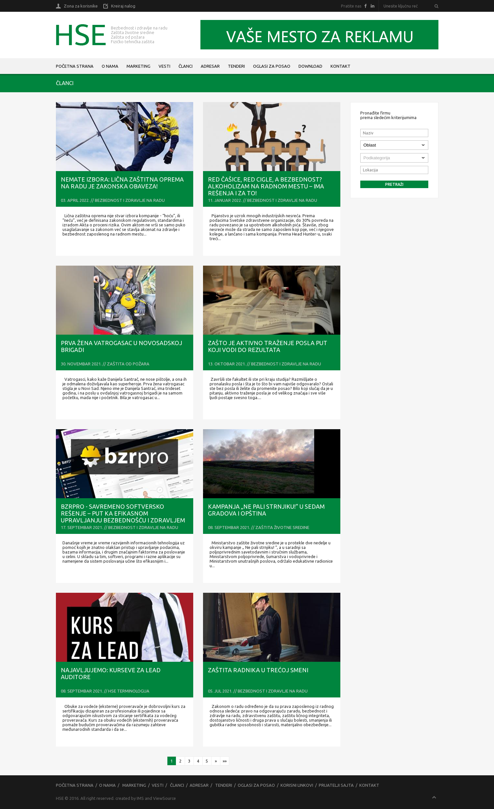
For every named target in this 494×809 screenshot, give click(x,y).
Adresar (210, 66)
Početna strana (75, 66)
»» (225, 761)
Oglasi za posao (271, 66)
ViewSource (164, 798)
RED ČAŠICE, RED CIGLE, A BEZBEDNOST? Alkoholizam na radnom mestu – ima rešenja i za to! (266, 186)
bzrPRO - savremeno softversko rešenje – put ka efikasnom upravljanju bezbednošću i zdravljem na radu (123, 516)
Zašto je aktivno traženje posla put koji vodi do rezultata (267, 346)
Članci (186, 66)
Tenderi (236, 66)
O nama (110, 66)
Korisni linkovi (297, 785)
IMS (140, 798)
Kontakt (340, 66)
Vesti (164, 66)
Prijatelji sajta (336, 785)
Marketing (138, 66)
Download (310, 66)
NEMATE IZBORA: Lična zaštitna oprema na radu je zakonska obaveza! (122, 182)
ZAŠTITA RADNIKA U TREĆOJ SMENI (258, 670)
